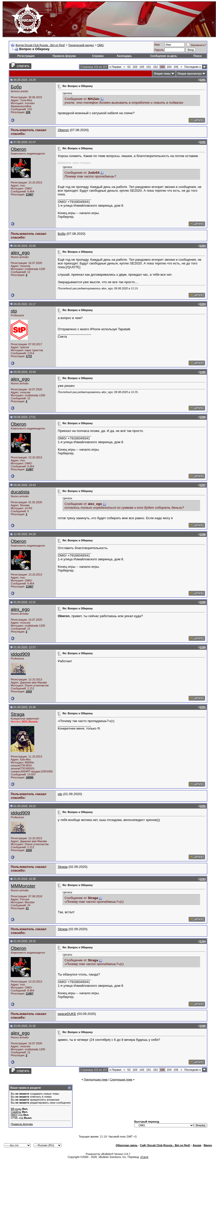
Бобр (16, 86)
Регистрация (25, 55)
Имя (157, 44)
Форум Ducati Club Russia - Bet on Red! (40, 45)
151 (148, 66)
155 (176, 66)
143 (142, 66)
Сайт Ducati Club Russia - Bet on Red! (165, 1145)
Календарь (124, 55)
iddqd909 (20, 654)
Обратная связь (127, 1145)
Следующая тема (121, 1079)
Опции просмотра (190, 73)
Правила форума (64, 55)
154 (169, 66)
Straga (17, 714)
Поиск (197, 55)
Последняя (192, 66)
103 (135, 66)
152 (155, 66)
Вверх (208, 1145)
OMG (100, 45)
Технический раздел (81, 45)
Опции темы (162, 73)
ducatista (20, 491)
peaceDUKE (67, 1014)
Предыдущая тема (96, 1079)
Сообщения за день (163, 55)
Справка (98, 55)
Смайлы (16, 1111)
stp (14, 311)
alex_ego (20, 252)
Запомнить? (196, 45)
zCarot (144, 1156)
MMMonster (23, 886)
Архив (197, 1145)
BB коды (16, 1108)
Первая (115, 66)
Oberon (63, 130)
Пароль (159, 49)
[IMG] (14, 1114)
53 (128, 66)
